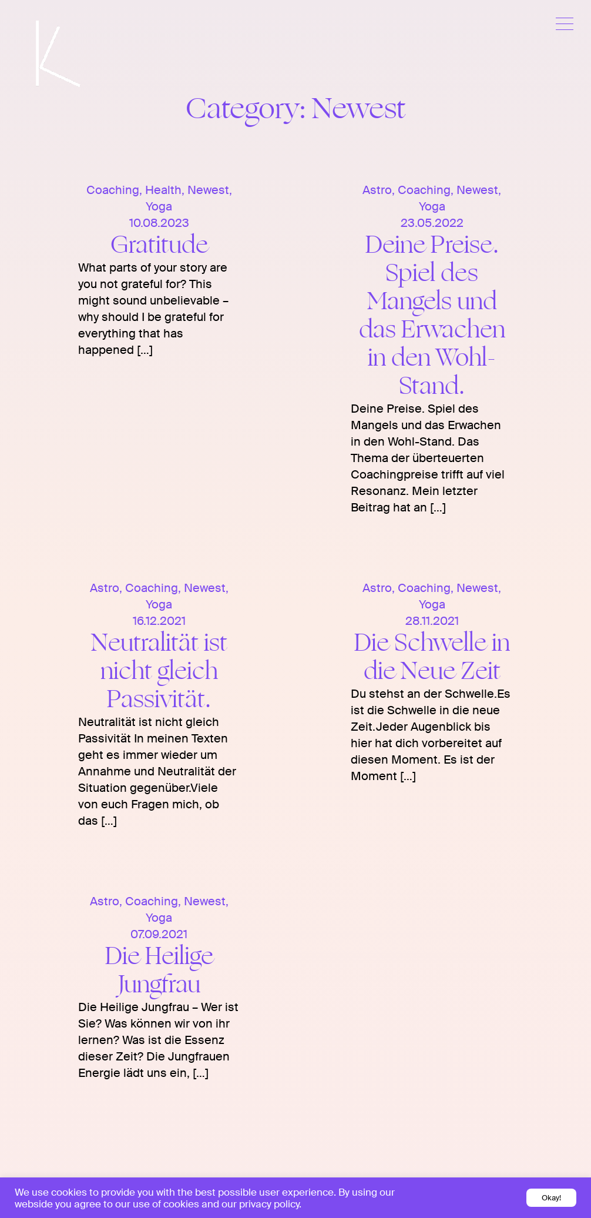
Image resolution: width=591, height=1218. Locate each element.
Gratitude (159, 245)
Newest (208, 190)
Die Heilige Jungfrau (159, 970)
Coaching (112, 190)
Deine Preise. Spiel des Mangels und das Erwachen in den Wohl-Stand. (432, 315)
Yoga (159, 206)
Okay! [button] (551, 1198)
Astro (377, 190)
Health (163, 190)
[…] (143, 349)
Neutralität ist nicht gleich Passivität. (159, 671)
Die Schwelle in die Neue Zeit (432, 657)
